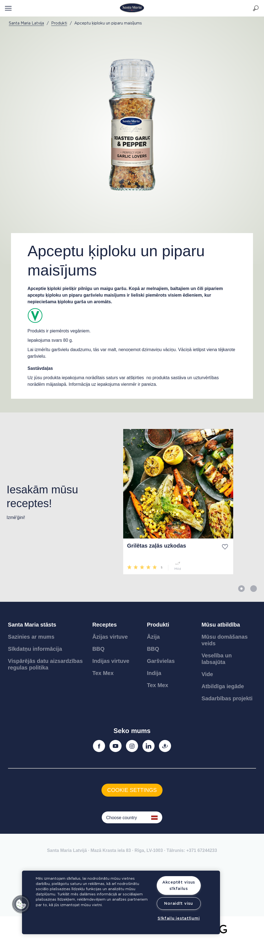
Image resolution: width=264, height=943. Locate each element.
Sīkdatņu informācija (35, 649)
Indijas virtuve (111, 661)
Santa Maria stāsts (32, 625)
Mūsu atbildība (221, 625)
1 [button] (241, 588)
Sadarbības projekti (227, 698)
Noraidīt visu (178, 903)
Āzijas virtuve (110, 637)
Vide (207, 674)
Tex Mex (103, 673)
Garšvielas (161, 661)
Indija (154, 673)
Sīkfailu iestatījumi (179, 918)
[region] (121, 902)
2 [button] (253, 588)
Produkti (158, 625)
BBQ (98, 649)
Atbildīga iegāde (223, 686)
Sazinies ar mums (31, 637)
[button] (21, 904)
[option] (58, 501)
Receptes (104, 625)
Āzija (153, 637)
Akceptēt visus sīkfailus (178, 885)
